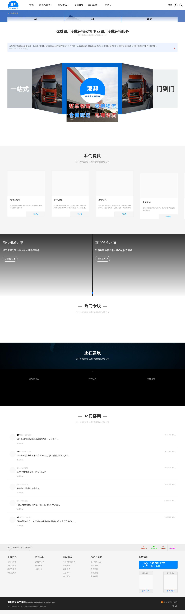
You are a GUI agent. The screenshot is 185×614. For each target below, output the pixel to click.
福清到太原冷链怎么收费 (28, 492)
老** (18, 521)
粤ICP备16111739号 (171, 606)
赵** (18, 439)
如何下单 (94, 570)
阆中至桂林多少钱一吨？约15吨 (31, 476)
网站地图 (43, 610)
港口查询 (66, 580)
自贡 (92, 19)
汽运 (9, 610)
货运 (13, 610)
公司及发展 (11, 566)
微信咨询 (153, 552)
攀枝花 (149, 19)
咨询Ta (35, 214)
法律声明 (28, 610)
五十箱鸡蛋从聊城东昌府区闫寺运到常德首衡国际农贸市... (43, 460)
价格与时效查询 (69, 566)
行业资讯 (38, 570)
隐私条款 (35, 610)
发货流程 (94, 573)
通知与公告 (39, 566)
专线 (17, 610)
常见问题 (94, 580)
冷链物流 (102, 200)
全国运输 (146, 200)
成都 (35, 19)
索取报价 (66, 573)
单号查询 (66, 570)
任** (18, 456)
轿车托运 (58, 200)
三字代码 (66, 577)
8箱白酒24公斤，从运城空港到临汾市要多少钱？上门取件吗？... (46, 525)
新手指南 (94, 577)
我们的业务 (11, 570)
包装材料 (38, 573)
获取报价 (172, 551)
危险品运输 (15, 200)
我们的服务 (11, 573)
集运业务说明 (96, 566)
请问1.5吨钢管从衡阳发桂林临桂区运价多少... (38, 443)
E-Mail (163, 551)
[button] (92, 297)
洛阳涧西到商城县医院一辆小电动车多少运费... (38, 509)
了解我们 (10, 263)
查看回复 (20, 447)
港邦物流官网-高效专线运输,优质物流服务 (31, 606)
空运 (22, 610)
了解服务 (102, 263)
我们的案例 (11, 577)
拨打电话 (144, 551)
